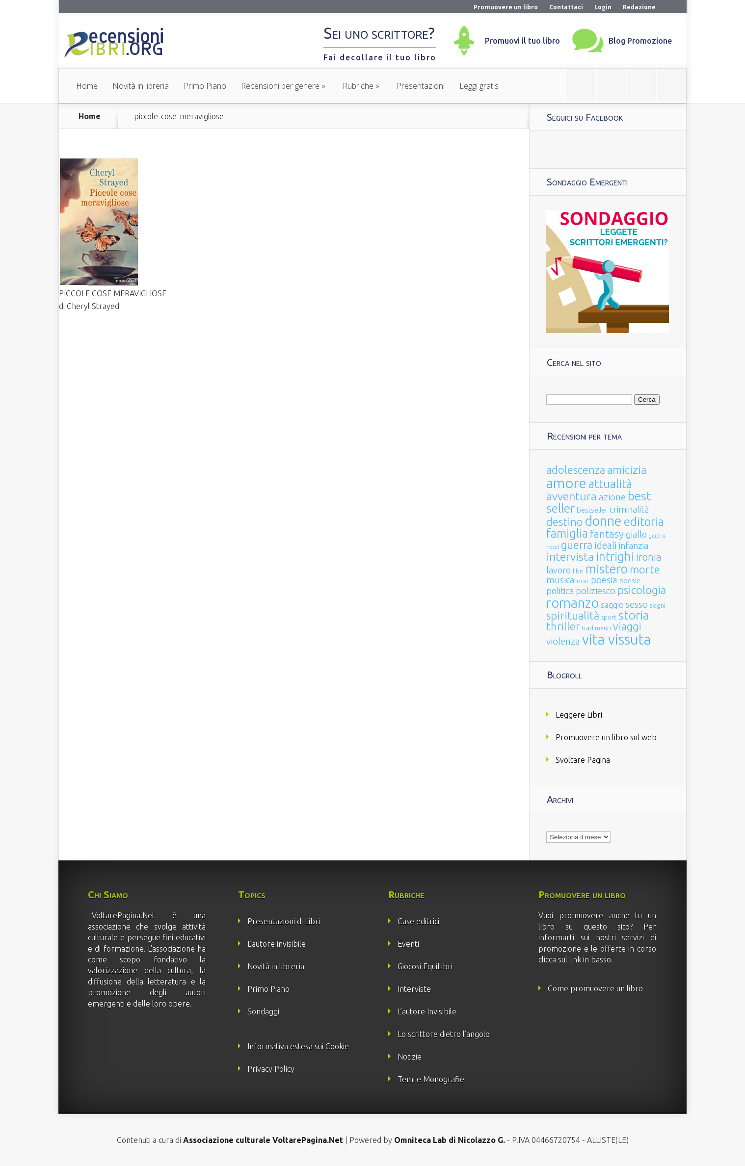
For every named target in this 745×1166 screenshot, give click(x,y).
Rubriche (358, 85)
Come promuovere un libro (595, 988)
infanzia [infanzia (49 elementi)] (633, 545)
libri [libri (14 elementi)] (578, 571)
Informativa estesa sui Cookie (298, 1046)
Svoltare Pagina (583, 759)
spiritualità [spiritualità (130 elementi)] (572, 615)
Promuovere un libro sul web (606, 737)
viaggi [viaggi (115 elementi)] (627, 626)
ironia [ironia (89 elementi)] (649, 557)
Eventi (408, 943)
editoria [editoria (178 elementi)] (644, 521)
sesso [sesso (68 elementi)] (637, 604)
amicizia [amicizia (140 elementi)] (626, 470)
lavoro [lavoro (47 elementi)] (558, 570)
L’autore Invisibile (427, 1011)
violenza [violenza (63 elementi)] (563, 641)
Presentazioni (421, 85)
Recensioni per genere (280, 85)
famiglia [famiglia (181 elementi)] (567, 533)
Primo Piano (205, 85)
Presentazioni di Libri (283, 921)
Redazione (639, 7)
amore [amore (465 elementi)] (566, 483)
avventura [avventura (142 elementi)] (571, 496)
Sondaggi (263, 1011)
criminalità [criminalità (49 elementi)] (629, 509)
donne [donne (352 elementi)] (603, 521)
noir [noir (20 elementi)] (583, 581)
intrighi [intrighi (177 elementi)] (615, 556)
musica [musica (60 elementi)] (560, 579)
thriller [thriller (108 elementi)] (563, 626)
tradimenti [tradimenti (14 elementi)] (596, 628)
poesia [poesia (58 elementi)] (604, 580)
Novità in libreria (140, 85)
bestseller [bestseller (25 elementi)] (592, 510)
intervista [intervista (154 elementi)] (570, 556)
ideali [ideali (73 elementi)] (605, 545)
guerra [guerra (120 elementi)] (576, 545)
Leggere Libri (579, 714)
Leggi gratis (479, 85)
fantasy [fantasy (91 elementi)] (607, 534)
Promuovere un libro (506, 7)
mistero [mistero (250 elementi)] (606, 569)
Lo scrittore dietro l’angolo (444, 1034)
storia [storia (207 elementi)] (633, 615)
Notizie (410, 1056)
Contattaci (566, 7)
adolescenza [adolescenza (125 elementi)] (575, 470)
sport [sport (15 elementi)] (608, 617)
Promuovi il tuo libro (522, 40)
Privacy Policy (270, 1068)
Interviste (414, 989)
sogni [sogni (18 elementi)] (657, 605)
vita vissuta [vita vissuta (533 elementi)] (616, 639)
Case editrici (418, 921)
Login (603, 7)
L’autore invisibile (276, 943)
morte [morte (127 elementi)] (645, 569)
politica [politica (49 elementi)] (560, 591)
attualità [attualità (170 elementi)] (610, 484)
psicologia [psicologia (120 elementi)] (641, 590)
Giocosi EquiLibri (425, 966)
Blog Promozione (640, 40)
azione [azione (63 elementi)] (612, 497)
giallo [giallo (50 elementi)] (636, 534)
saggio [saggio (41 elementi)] (612, 604)
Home (87, 85)
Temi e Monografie (431, 1079)
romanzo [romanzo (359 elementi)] (572, 602)
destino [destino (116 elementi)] (564, 522)
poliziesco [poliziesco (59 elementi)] (595, 590)
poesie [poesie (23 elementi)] (629, 581)
